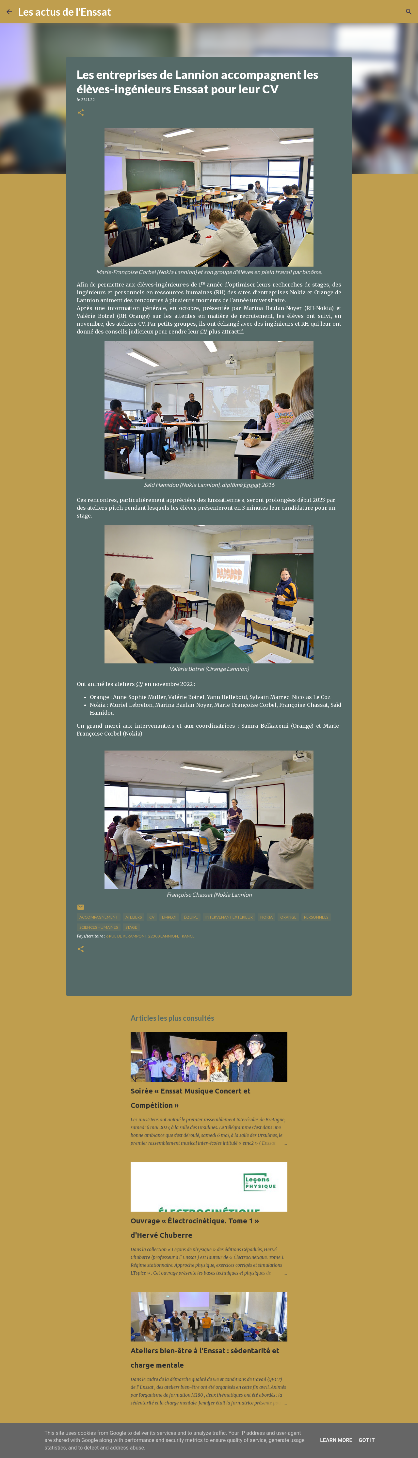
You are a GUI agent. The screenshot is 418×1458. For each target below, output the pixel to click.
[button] (81, 113)
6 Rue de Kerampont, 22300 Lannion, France (150, 936)
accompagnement (98, 917)
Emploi (169, 917)
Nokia (266, 917)
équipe (191, 917)
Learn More (336, 1440)
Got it (367, 1440)
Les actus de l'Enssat (64, 11)
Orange (288, 917)
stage (131, 927)
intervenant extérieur (229, 917)
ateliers (133, 917)
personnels (316, 917)
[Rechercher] (120, 12)
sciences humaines (98, 927)
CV (151, 917)
